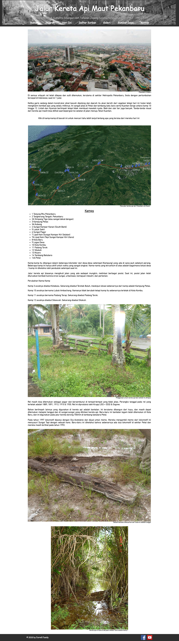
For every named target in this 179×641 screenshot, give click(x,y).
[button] (50, 22)
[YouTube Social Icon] (149, 637)
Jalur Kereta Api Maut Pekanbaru (89, 8)
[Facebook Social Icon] (143, 637)
